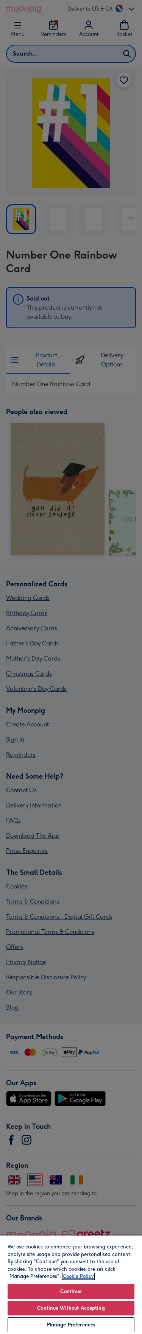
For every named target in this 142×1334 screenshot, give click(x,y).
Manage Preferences (71, 1325)
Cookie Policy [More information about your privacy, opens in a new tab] (78, 1276)
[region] (71, 1284)
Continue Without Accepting (71, 1308)
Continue (70, 1291)
